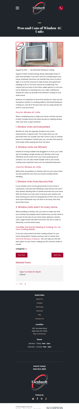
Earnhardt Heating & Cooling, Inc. (28, 239)
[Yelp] (42, 399)
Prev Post (21, 255)
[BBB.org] (46, 399)
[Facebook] (37, 399)
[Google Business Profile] (33, 399)
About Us (39, 299)
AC (26, 249)
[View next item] (25, 284)
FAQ (39, 315)
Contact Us (39, 319)
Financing (39, 307)
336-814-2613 (39, 369)
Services (39, 311)
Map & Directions (39, 334)
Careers (40, 303)
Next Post (57, 255)
